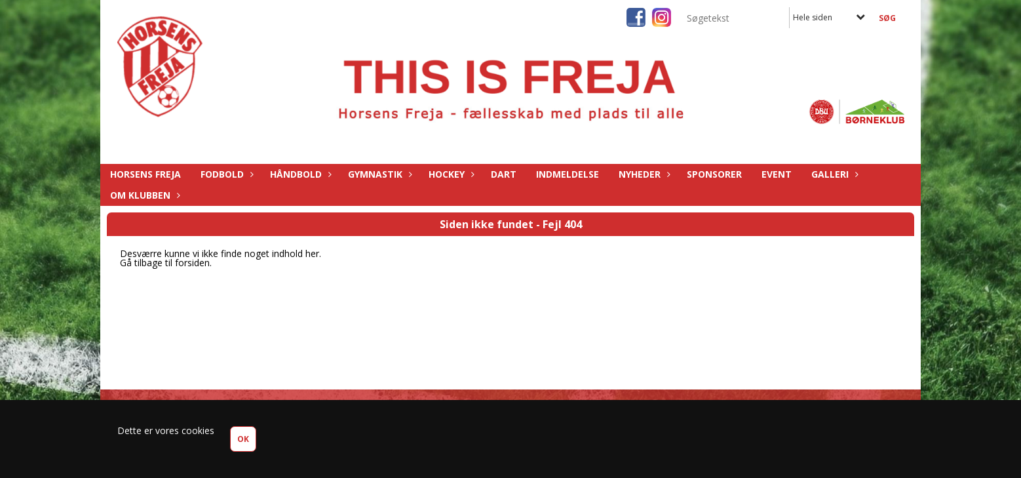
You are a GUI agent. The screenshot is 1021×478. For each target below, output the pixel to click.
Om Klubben (143, 195)
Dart (503, 174)
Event (776, 174)
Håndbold (299, 174)
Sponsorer (714, 174)
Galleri (833, 174)
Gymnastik (378, 174)
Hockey (450, 174)
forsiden (192, 262)
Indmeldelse (567, 174)
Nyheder (643, 174)
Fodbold (225, 174)
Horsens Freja (145, 174)
